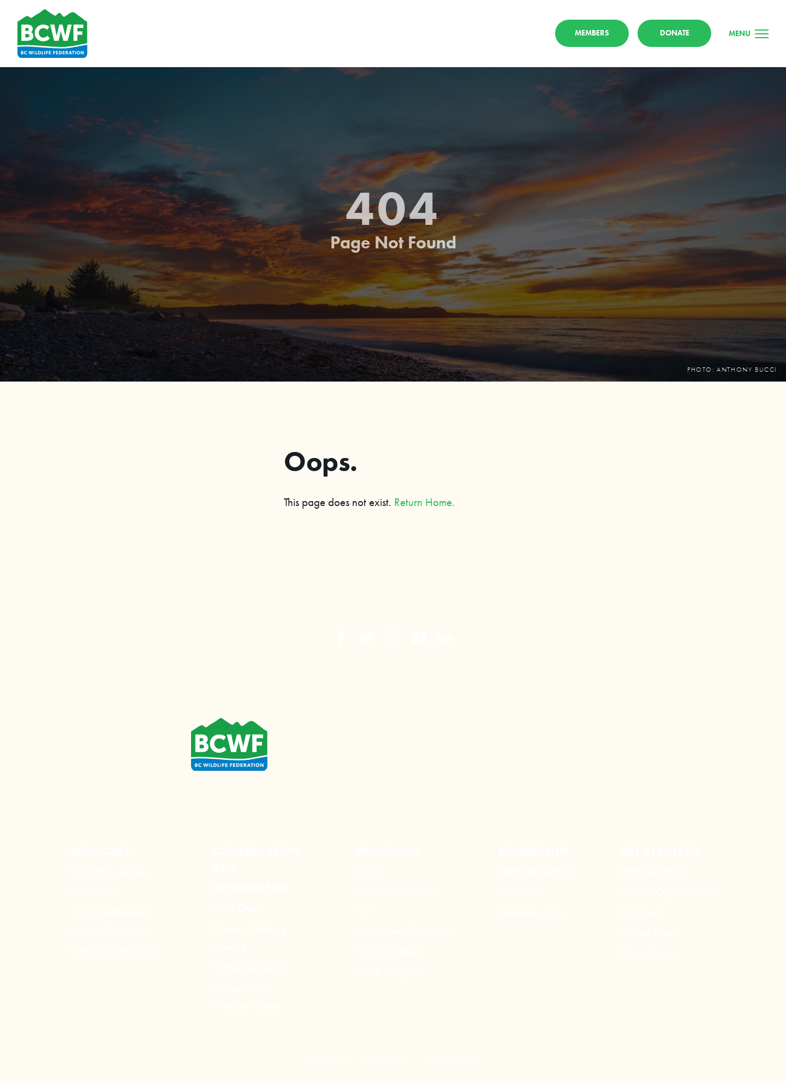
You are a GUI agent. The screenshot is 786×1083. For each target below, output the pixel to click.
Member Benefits (535, 871)
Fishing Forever (388, 951)
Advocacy (92, 891)
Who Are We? (651, 871)
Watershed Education (403, 930)
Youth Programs (390, 971)
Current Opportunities (668, 891)
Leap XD (470, 1059)
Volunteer (641, 912)
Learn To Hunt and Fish (396, 901)
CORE (370, 871)
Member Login (530, 912)
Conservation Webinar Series (247, 997)
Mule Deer (236, 907)
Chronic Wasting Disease (249, 937)
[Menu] (749, 33)
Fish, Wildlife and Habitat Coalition (108, 921)
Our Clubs (521, 891)
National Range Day (116, 951)
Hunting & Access (108, 871)
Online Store (648, 932)
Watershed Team (250, 967)
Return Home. (424, 502)
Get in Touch (648, 953)
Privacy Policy (386, 1059)
